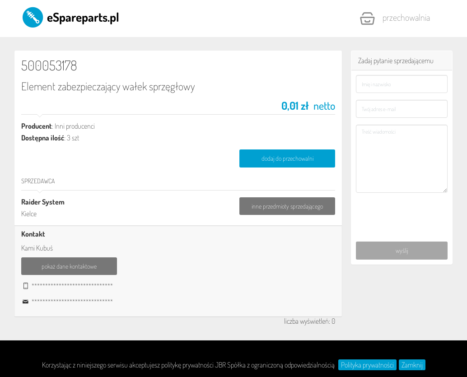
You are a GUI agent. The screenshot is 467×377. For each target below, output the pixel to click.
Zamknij (412, 364)
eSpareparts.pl (70, 16)
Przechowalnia (395, 18)
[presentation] (402, 211)
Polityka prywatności (367, 364)
